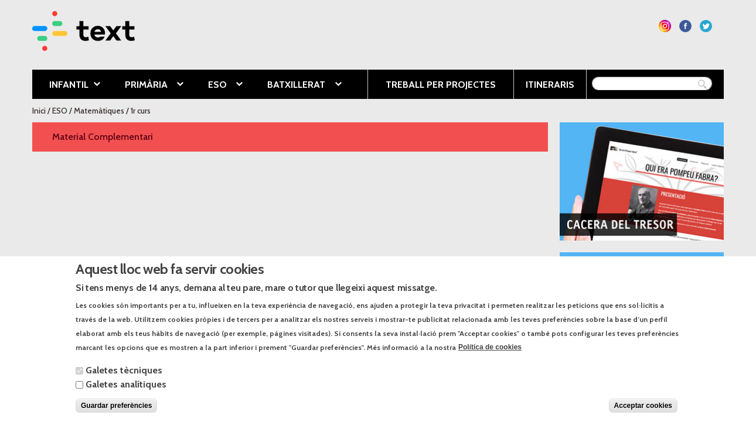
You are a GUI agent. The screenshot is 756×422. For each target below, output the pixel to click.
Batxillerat (295, 85)
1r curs (141, 110)
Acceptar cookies (643, 411)
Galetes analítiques (126, 389)
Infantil (66, 85)
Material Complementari (102, 136)
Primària (145, 85)
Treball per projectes (441, 84)
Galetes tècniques (124, 375)
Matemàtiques (99, 110)
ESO (216, 85)
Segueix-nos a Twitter (706, 26)
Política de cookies (490, 353)
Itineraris (550, 84)
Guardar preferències (116, 411)
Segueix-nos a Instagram (665, 26)
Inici (39, 110)
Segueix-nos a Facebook (685, 26)
